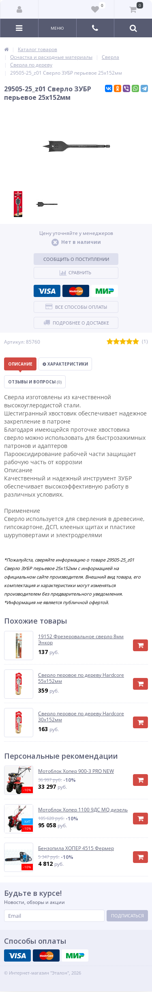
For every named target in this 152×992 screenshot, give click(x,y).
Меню (57, 28)
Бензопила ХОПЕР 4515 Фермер (76, 848)
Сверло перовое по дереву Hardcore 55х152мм (81, 678)
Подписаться (127, 915)
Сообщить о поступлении (76, 259)
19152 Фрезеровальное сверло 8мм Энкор (81, 639)
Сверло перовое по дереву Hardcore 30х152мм (81, 716)
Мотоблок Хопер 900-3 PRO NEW (76, 771)
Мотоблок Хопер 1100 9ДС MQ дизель (83, 810)
